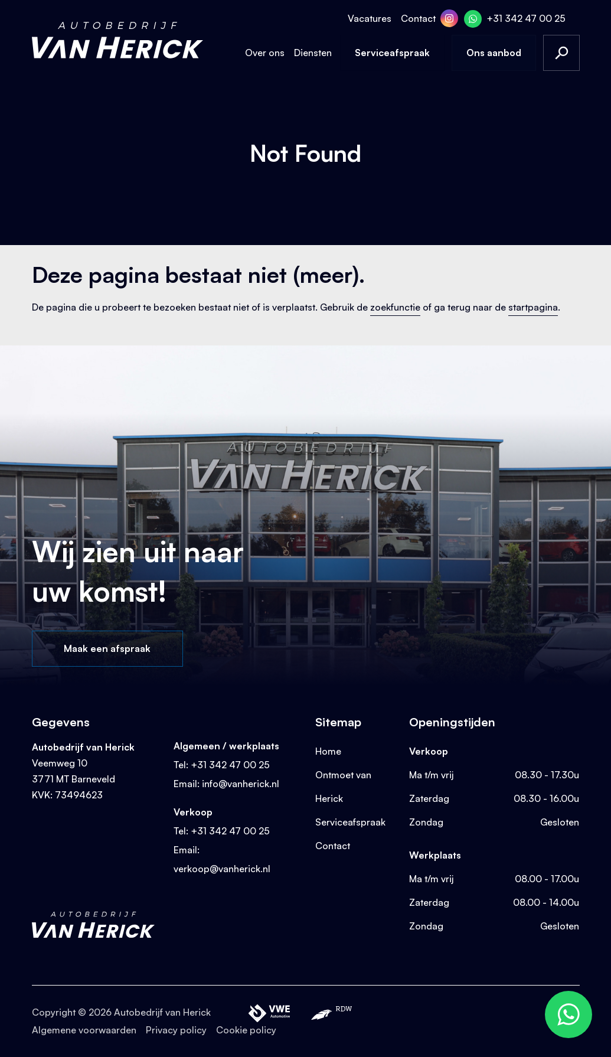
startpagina (533, 307)
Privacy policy (176, 1030)
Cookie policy (246, 1030)
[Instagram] (449, 18)
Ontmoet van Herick (343, 786)
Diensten (313, 52)
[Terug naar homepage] (117, 40)
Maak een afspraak (107, 648)
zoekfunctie (395, 307)
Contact (418, 18)
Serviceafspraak (392, 52)
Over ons (265, 52)
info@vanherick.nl (240, 784)
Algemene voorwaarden (84, 1030)
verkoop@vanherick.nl (222, 869)
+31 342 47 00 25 (526, 18)
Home (328, 751)
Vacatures (369, 18)
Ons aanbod (493, 52)
